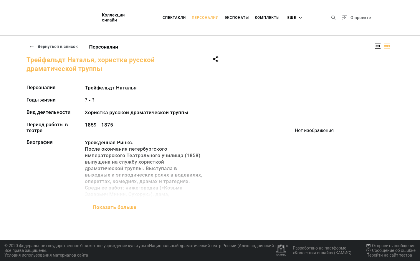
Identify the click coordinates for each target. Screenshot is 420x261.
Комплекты (267, 18)
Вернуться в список (53, 46)
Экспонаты (236, 18)
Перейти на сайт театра (389, 255)
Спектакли (174, 18)
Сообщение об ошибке (391, 250)
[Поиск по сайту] (333, 17)
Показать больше (114, 207)
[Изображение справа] (387, 46)
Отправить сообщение (390, 245)
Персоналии (205, 18)
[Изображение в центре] (377, 46)
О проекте (360, 17)
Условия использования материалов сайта (46, 255)
